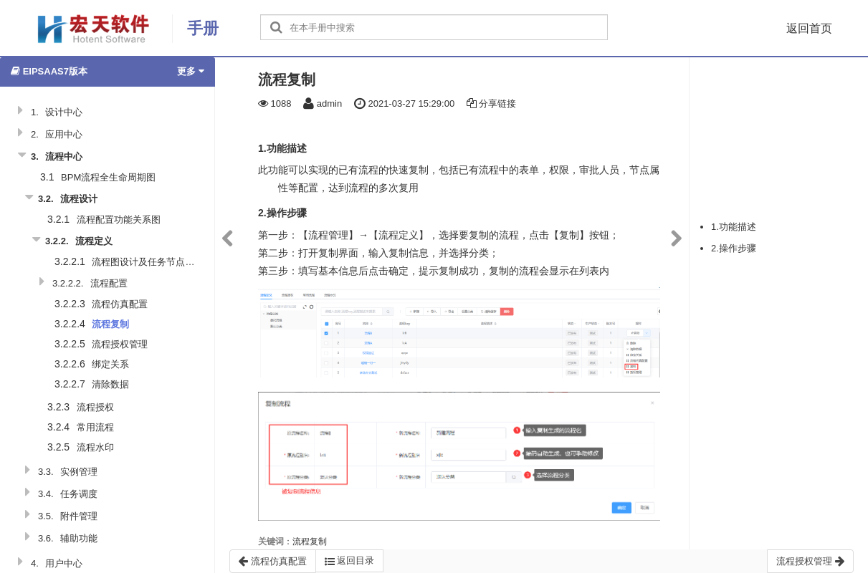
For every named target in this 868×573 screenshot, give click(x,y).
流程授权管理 (120, 344)
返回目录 (350, 561)
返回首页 (809, 28)
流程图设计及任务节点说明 (148, 261)
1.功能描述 (733, 226)
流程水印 (95, 447)
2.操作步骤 (733, 248)
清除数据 (110, 384)
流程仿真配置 (120, 304)
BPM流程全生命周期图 (108, 177)
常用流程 (95, 427)
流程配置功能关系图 (119, 219)
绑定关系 (110, 364)
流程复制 (110, 324)
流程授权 (95, 407)
